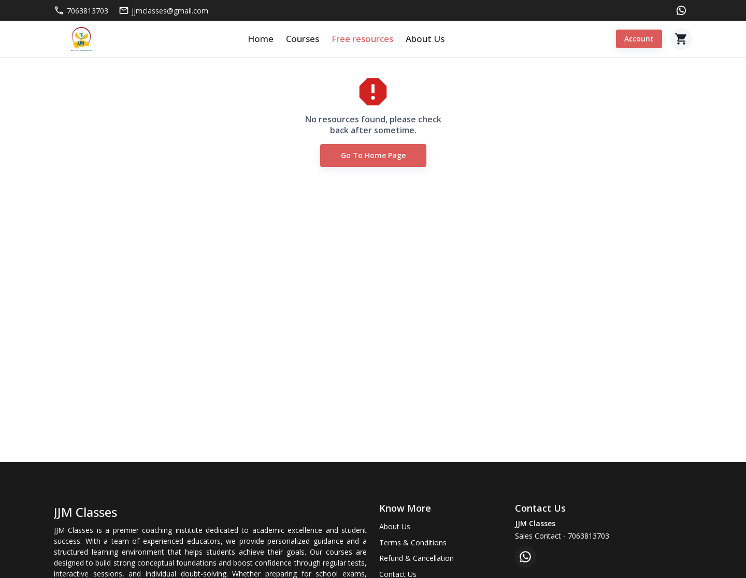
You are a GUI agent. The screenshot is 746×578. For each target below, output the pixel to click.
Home (261, 39)
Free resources (362, 39)
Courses (302, 39)
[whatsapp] (525, 557)
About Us (425, 39)
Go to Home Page (373, 155)
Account (639, 39)
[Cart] (681, 39)
